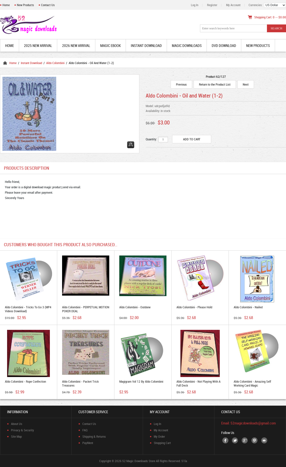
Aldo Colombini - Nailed (248, 307)
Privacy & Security (22, 430)
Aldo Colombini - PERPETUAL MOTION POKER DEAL (85, 309)
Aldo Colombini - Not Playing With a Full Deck (198, 383)
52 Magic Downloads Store (138, 461)
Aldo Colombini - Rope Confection (25, 381)
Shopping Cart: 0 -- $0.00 (270, 17)
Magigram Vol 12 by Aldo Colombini (141, 381)
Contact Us (48, 5)
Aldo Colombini (55, 63)
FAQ (85, 430)
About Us (16, 424)
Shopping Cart (162, 443)
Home (6, 5)
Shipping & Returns (94, 436)
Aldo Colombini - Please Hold (194, 307)
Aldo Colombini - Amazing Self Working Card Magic (252, 383)
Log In (194, 5)
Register (212, 5)
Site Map (16, 436)
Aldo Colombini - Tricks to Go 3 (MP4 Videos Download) (28, 309)
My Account (233, 5)
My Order (159, 436)
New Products (25, 5)
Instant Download (31, 63)
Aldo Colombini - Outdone (135, 307)
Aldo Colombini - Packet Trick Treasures (80, 383)
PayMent (87, 443)
